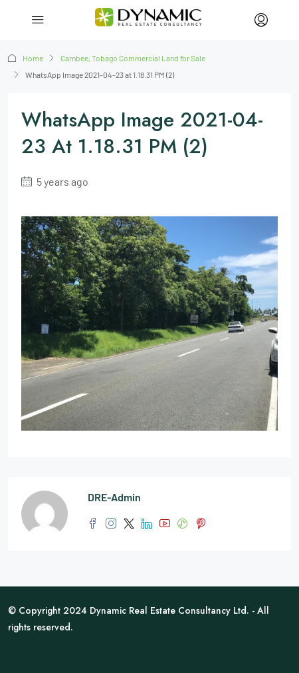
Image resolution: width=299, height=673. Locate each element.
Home (33, 58)
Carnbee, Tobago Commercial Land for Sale (132, 58)
